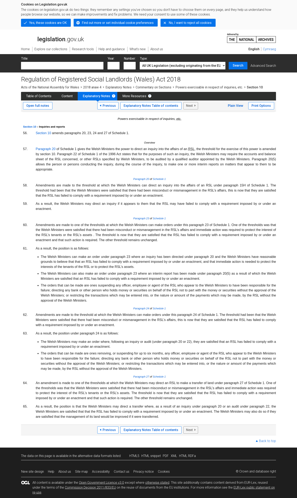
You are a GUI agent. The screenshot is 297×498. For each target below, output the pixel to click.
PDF (166, 456)
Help (51, 471)
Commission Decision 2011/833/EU (90, 487)
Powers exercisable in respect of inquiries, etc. (209, 87)
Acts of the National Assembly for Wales (50, 87)
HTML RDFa (187, 456)
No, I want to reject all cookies (190, 23)
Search (238, 65)
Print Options (261, 106)
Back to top (267, 441)
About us (64, 471)
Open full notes (37, 106)
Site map (81, 471)
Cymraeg (269, 49)
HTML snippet (151, 456)
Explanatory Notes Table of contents (151, 106)
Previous (109, 106)
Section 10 (29, 126)
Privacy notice (143, 471)
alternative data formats (95, 456)
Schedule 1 (159, 178)
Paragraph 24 (141, 308)
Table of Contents (38, 96)
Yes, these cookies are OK (48, 23)
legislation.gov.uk (52, 37)
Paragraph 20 (45, 149)
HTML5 (134, 456)
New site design (32, 471)
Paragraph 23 (141, 218)
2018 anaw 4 (92, 87)
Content (67, 96)
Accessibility (101, 471)
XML (174, 456)
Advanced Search (263, 66)
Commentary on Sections (153, 87)
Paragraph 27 (141, 376)
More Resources (134, 96)
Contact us (121, 471)
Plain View (235, 106)
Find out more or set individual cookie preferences (118, 23)
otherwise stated (157, 483)
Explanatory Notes (118, 87)
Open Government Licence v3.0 (101, 483)
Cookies (164, 471)
